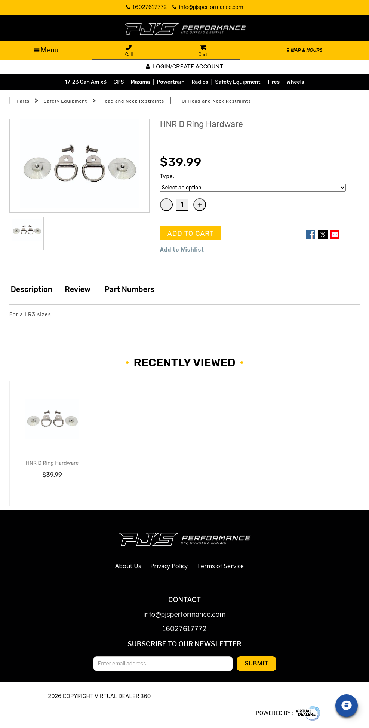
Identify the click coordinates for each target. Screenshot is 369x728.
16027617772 (185, 629)
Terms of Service (220, 566)
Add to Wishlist (182, 250)
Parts (23, 101)
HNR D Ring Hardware (52, 463)
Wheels (295, 82)
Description (32, 289)
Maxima (140, 82)
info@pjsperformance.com (184, 614)
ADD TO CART (190, 233)
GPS (118, 82)
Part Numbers (128, 289)
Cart (202, 51)
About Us (128, 566)
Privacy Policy (169, 566)
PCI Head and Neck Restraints (215, 101)
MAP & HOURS (305, 50)
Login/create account (184, 66)
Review (77, 289)
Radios (199, 82)
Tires (273, 82)
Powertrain (171, 82)
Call (129, 51)
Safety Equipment (237, 82)
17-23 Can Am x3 (86, 82)
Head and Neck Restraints (132, 101)
